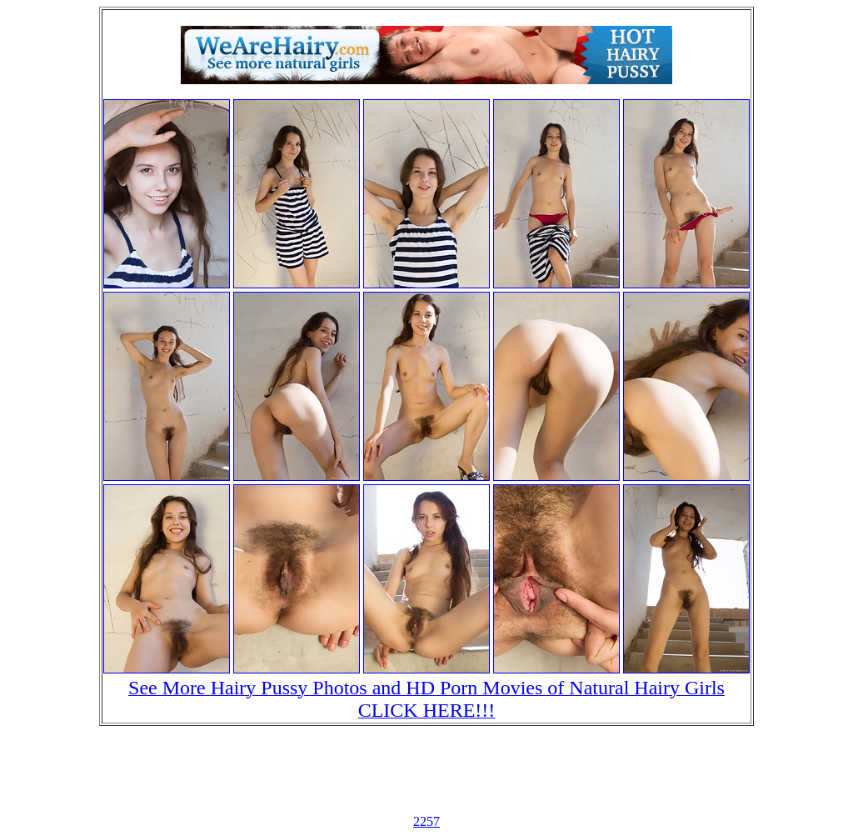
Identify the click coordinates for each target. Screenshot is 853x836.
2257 (426, 821)
